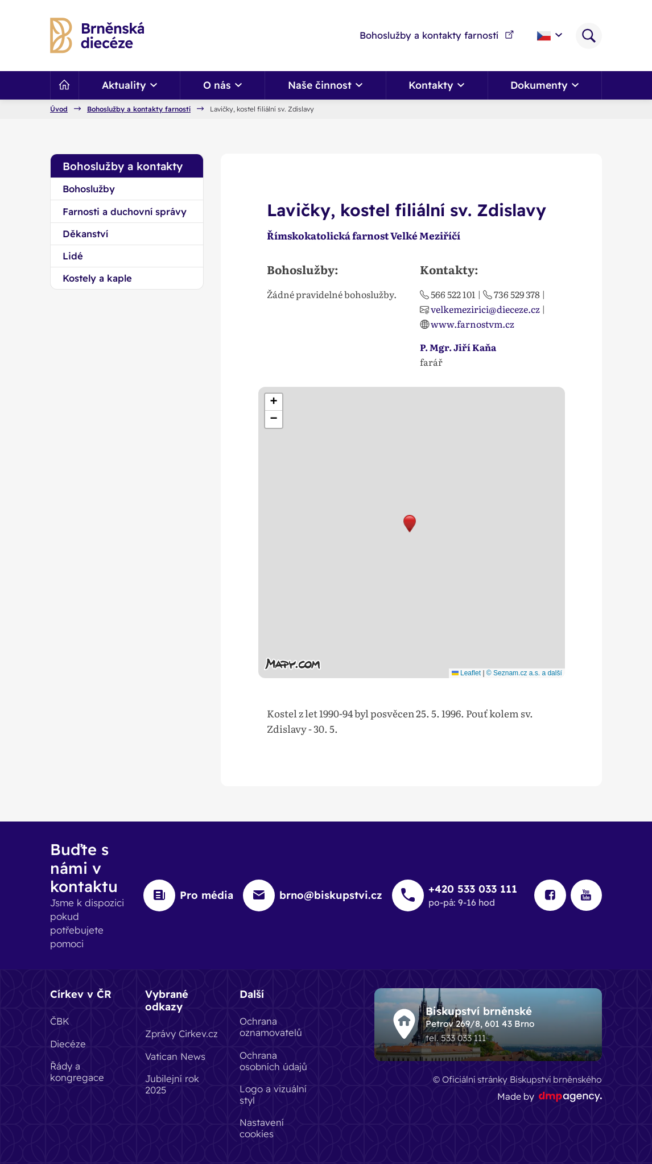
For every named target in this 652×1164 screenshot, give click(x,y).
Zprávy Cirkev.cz (181, 1033)
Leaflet (466, 673)
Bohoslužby (89, 189)
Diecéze (68, 1043)
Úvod (59, 109)
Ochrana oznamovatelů (271, 1026)
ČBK (59, 1021)
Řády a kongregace (77, 1071)
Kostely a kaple (97, 278)
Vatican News (175, 1056)
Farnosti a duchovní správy (125, 211)
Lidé (73, 256)
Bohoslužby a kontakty (123, 166)
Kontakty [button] (436, 85)
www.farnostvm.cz (472, 324)
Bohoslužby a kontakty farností (437, 35)
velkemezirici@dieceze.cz (485, 309)
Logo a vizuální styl (273, 1093)
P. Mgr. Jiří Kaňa (458, 347)
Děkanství (85, 234)
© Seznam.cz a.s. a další (524, 673)
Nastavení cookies (262, 1128)
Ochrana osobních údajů (273, 1060)
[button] (409, 524)
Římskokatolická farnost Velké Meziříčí (366, 235)
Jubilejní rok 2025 (172, 1083)
